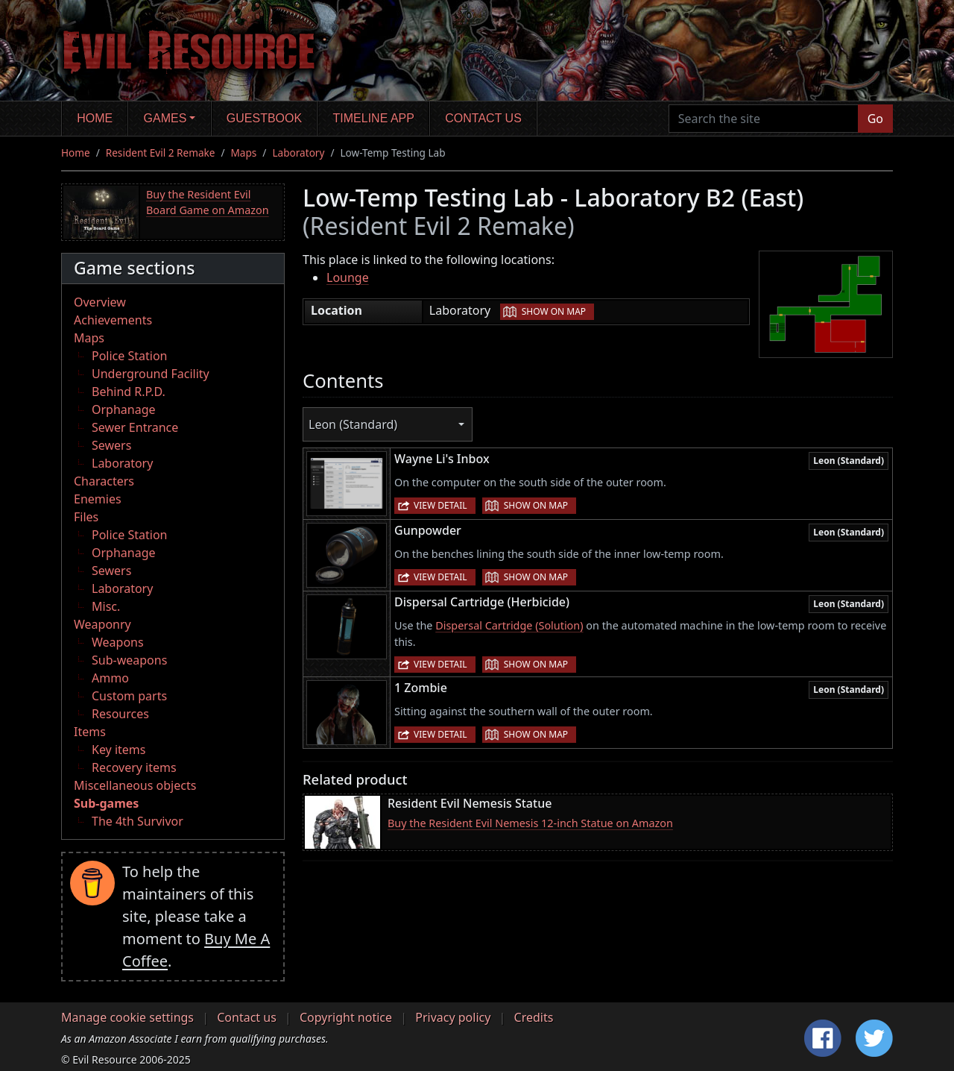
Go (875, 118)
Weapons (118, 642)
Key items (118, 749)
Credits (534, 1017)
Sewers (111, 445)
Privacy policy (452, 1017)
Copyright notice (346, 1017)
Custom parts (129, 696)
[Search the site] (764, 118)
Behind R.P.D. (128, 391)
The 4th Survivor (137, 821)
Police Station (130, 356)
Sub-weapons (129, 660)
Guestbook (264, 118)
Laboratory (298, 152)
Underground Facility (150, 373)
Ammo (110, 678)
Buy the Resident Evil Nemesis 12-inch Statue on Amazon (530, 823)
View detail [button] (440, 505)
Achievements (113, 320)
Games (165, 118)
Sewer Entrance (135, 427)
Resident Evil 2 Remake (160, 152)
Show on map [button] (554, 311)
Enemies (97, 499)
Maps (244, 152)
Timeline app (373, 118)
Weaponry (102, 624)
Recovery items (134, 767)
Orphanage (124, 409)
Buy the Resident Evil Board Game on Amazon (207, 202)
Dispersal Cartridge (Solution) (509, 625)
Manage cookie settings (127, 1017)
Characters (104, 481)
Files (86, 517)
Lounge (347, 277)
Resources (120, 714)
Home (95, 118)
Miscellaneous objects (135, 785)
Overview (100, 302)
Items (90, 731)
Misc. (106, 606)
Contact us (483, 118)
